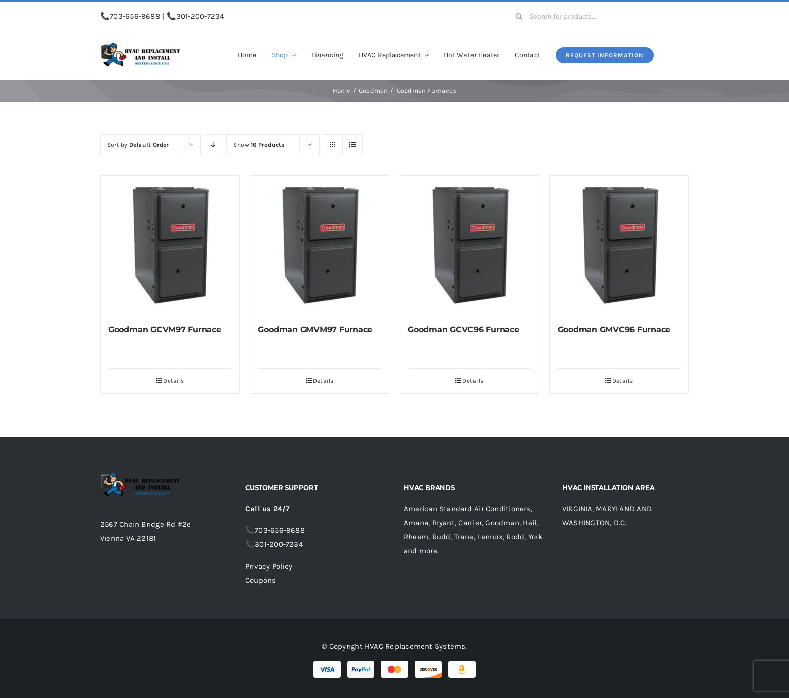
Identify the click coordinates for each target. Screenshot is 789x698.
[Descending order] (213, 144)
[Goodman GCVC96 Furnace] (469, 245)
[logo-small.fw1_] (140, 46)
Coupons (260, 580)
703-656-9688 (135, 16)
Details (173, 380)
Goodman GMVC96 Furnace (614, 329)
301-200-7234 (200, 16)
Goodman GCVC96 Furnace (463, 329)
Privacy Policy (268, 566)
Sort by (138, 144)
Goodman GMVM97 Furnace (315, 329)
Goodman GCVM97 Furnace (164, 329)
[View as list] (352, 145)
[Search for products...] (598, 16)
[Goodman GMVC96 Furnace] (619, 245)
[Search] (518, 16)
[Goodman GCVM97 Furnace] (170, 245)
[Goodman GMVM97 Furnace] (319, 245)
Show (259, 144)
